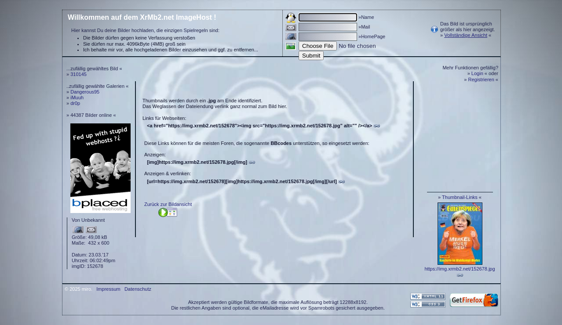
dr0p (75, 103)
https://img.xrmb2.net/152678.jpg (459, 268)
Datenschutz (137, 289)
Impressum (108, 289)
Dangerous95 (84, 91)
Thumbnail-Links (460, 197)
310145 (78, 74)
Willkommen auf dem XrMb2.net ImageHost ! (142, 17)
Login (477, 73)
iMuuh (77, 97)
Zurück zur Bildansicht (168, 204)
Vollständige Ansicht (465, 35)
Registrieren (481, 79)
